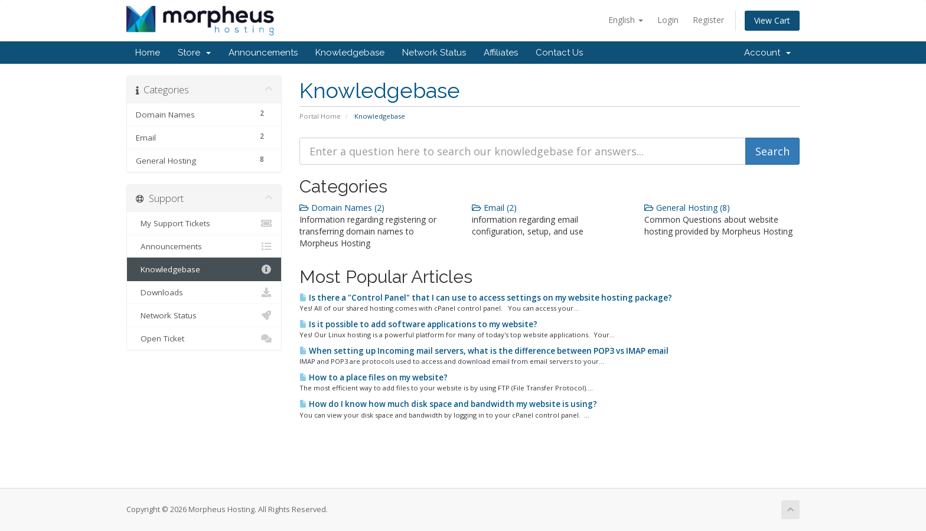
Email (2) (494, 207)
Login (668, 19)
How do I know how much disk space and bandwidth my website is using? (448, 404)
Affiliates (501, 52)
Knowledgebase (349, 52)
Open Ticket (204, 338)
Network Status (434, 52)
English (625, 19)
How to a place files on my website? (373, 377)
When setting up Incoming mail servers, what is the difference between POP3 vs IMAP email (484, 351)
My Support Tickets (204, 223)
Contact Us (559, 52)
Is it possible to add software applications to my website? (418, 324)
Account (767, 52)
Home (147, 52)
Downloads (204, 292)
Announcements (263, 52)
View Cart (772, 20)
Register (708, 19)
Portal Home (320, 116)
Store (194, 52)
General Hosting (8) (687, 207)
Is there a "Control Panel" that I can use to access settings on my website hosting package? (485, 297)
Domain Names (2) (341, 207)
